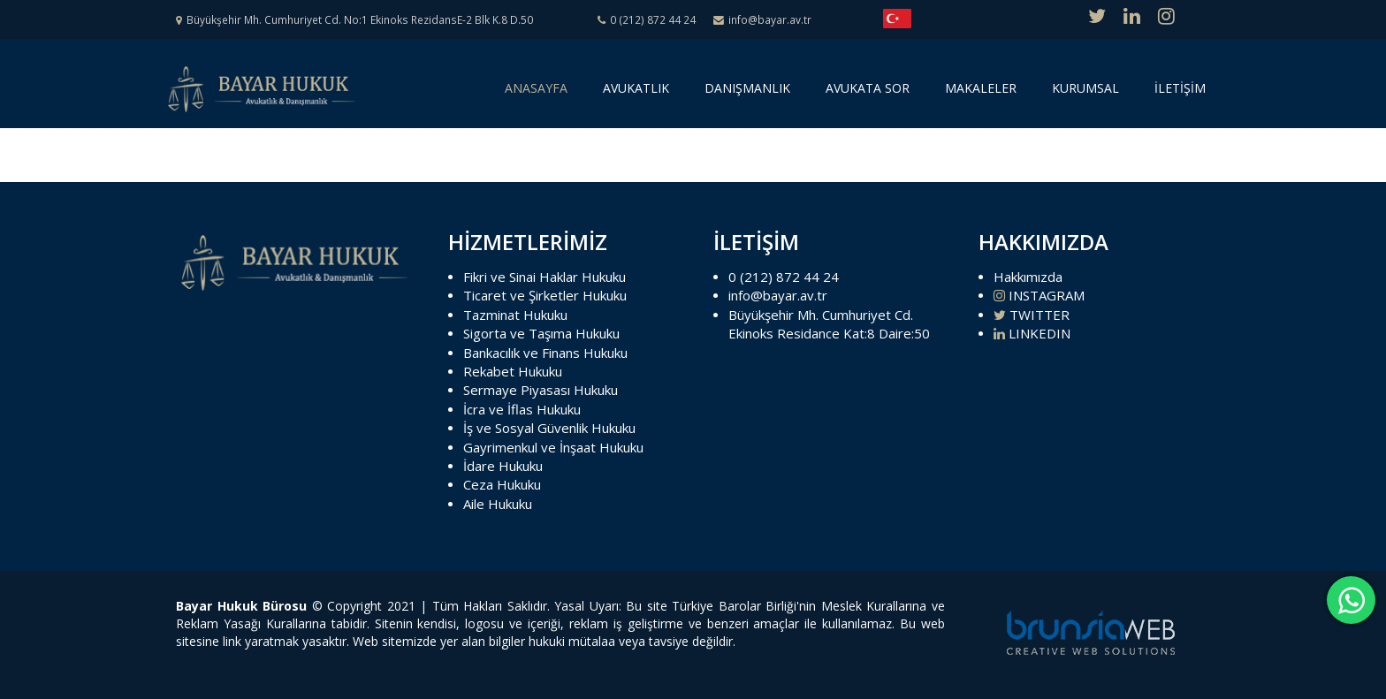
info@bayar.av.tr (777, 295)
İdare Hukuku (503, 466)
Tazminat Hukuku (515, 314)
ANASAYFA (539, 94)
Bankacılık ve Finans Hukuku (545, 352)
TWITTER (1032, 314)
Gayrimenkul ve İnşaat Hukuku (553, 447)
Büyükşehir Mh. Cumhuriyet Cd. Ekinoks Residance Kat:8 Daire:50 (829, 324)
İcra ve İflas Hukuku (522, 409)
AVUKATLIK (636, 88)
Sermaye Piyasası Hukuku (540, 390)
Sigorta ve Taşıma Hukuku (541, 333)
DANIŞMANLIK (747, 88)
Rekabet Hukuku (512, 371)
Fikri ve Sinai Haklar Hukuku (544, 276)
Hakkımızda (1028, 276)
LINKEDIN (1032, 333)
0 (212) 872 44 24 (783, 276)
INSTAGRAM (1039, 295)
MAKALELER (981, 88)
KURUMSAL (1085, 88)
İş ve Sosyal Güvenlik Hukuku (549, 428)
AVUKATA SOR (868, 88)
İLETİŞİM (1180, 88)
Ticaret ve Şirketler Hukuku (545, 295)
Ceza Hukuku (502, 484)
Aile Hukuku (497, 504)
